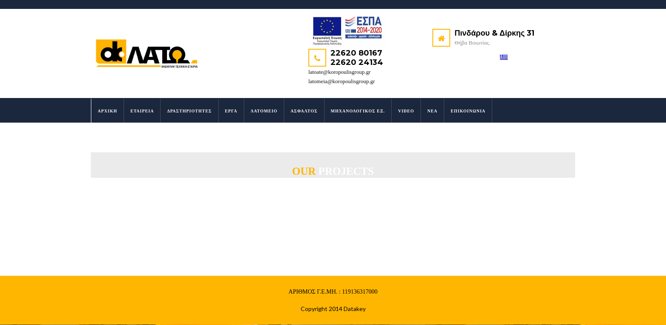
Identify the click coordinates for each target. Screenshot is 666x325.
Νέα (432, 111)
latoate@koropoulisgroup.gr (339, 72)
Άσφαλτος (304, 111)
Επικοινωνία (468, 111)
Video (406, 111)
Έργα (231, 111)
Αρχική (107, 111)
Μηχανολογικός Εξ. (358, 111)
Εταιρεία (142, 111)
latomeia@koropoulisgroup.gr (341, 81)
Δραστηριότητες (189, 111)
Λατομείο (264, 111)
